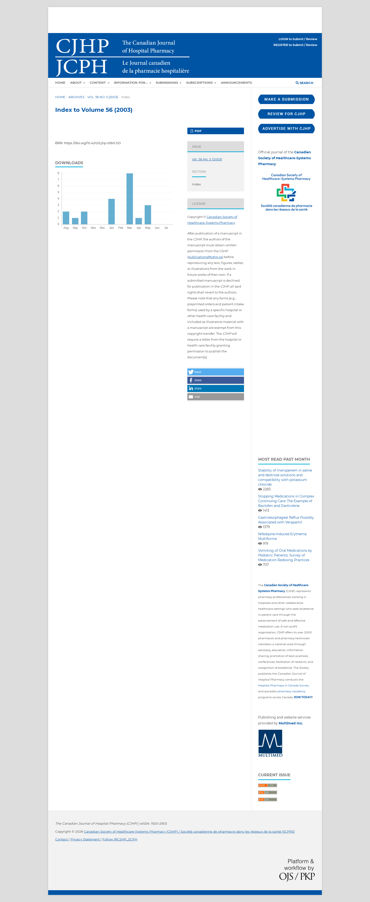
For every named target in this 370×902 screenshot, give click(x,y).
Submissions (167, 82)
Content (98, 82)
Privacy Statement (86, 839)
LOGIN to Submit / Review (298, 39)
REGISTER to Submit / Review (295, 45)
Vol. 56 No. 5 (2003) (102, 97)
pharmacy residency (291, 691)
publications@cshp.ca (205, 257)
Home (60, 82)
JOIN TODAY (303, 697)
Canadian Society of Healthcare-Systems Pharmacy (284, 158)
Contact (62, 839)
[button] (215, 372)
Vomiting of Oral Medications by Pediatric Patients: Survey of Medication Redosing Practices (285, 555)
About (76, 82)
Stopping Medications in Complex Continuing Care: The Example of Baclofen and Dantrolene (286, 501)
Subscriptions (200, 82)
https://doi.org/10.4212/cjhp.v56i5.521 (92, 143)
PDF (198, 131)
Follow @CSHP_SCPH (119, 839)
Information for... (131, 82)
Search (304, 83)
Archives (76, 97)
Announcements (236, 82)
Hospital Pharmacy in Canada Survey (283, 685)
